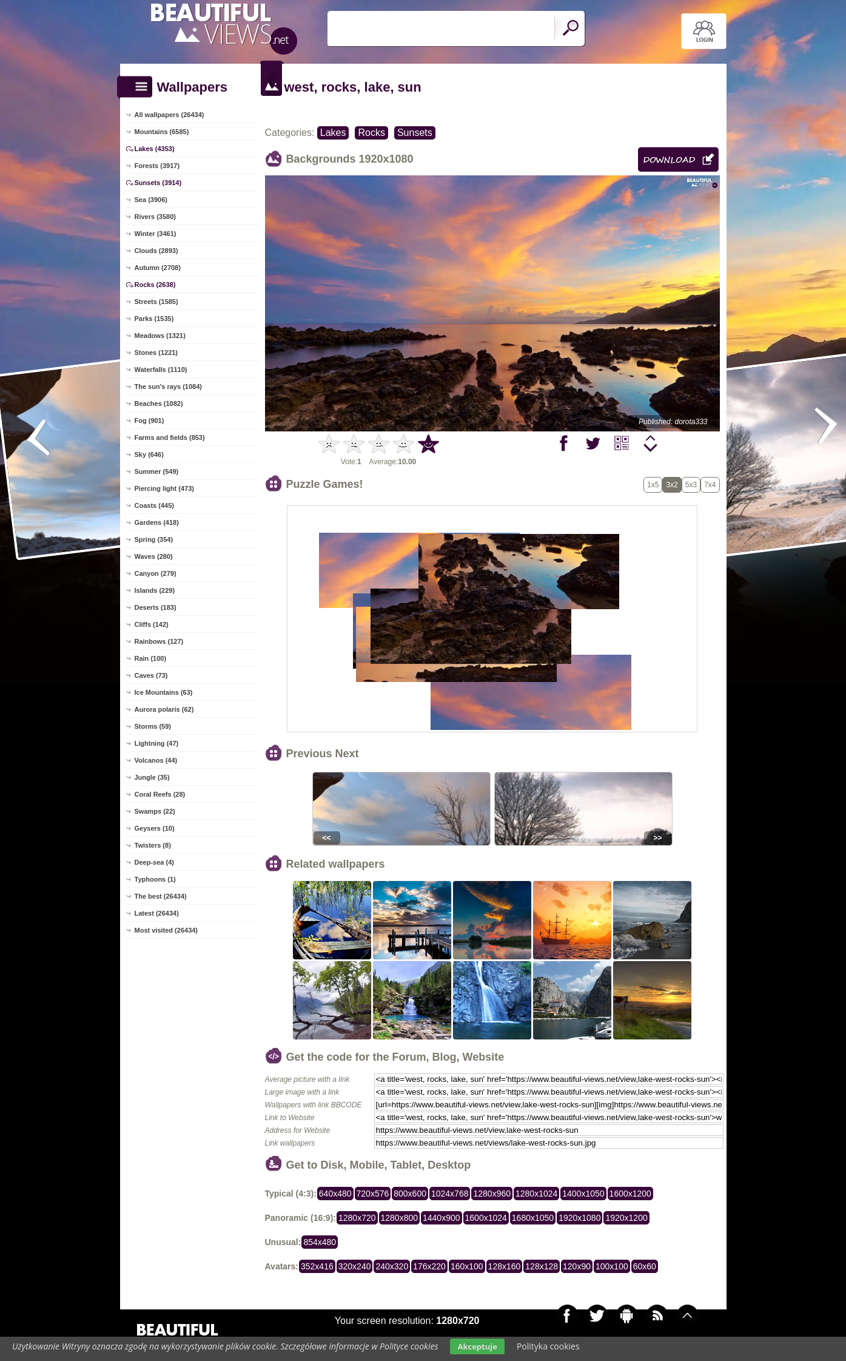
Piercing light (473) (164, 488)
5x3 (691, 485)
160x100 (467, 1266)
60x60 (644, 1266)
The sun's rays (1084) (168, 386)
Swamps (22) (155, 811)
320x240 (354, 1266)
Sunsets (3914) (158, 182)
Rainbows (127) (159, 641)
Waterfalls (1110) (161, 369)
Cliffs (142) (152, 624)
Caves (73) (151, 675)
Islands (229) (155, 590)
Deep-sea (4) (154, 862)
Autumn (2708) (158, 267)
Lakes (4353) (155, 148)
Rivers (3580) (155, 216)
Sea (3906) (151, 199)
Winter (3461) (155, 233)
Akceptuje (477, 1346)
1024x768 (450, 1193)
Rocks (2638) (155, 284)
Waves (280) (154, 556)
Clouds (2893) (156, 250)
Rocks (371, 132)
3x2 (671, 485)
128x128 (541, 1266)
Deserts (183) (155, 607)
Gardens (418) (157, 522)
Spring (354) (154, 539)
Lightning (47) (157, 743)
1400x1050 (583, 1193)
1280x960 (492, 1193)
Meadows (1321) (160, 335)
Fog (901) (149, 420)
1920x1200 (626, 1218)
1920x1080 (579, 1218)
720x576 (373, 1193)
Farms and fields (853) (170, 437)
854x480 (319, 1242)
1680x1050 (533, 1218)
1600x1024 (486, 1218)
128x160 (504, 1266)
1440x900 (441, 1218)
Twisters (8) (153, 845)
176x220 (429, 1266)
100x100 (612, 1266)
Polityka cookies (548, 1346)
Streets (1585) (156, 301)
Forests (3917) (157, 165)
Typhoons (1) (155, 879)
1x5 (653, 485)
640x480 (335, 1193)
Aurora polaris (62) (164, 709)
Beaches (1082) (159, 403)
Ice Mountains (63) (164, 692)
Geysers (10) (155, 828)
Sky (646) (149, 454)
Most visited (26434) (166, 930)
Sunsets (414, 132)
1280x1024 (536, 1193)
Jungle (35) (152, 777)
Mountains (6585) (162, 131)
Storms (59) (153, 726)
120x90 (577, 1266)
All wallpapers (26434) (169, 114)
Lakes (333, 132)
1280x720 (357, 1218)
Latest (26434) (157, 913)
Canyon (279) (155, 573)
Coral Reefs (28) (160, 794)
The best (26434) (161, 896)
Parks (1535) (154, 318)
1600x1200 (630, 1193)
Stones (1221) (156, 352)
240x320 (391, 1266)
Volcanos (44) (156, 760)
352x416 (317, 1266)
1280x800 (399, 1218)
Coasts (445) (154, 505)
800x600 (410, 1193)
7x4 (710, 485)
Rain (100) (151, 658)
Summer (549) (157, 471)
